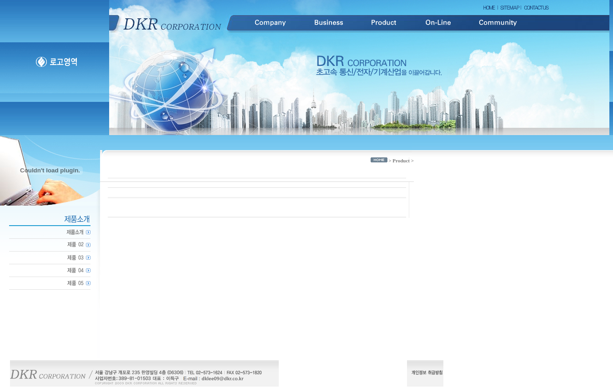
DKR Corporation (173, 23)
